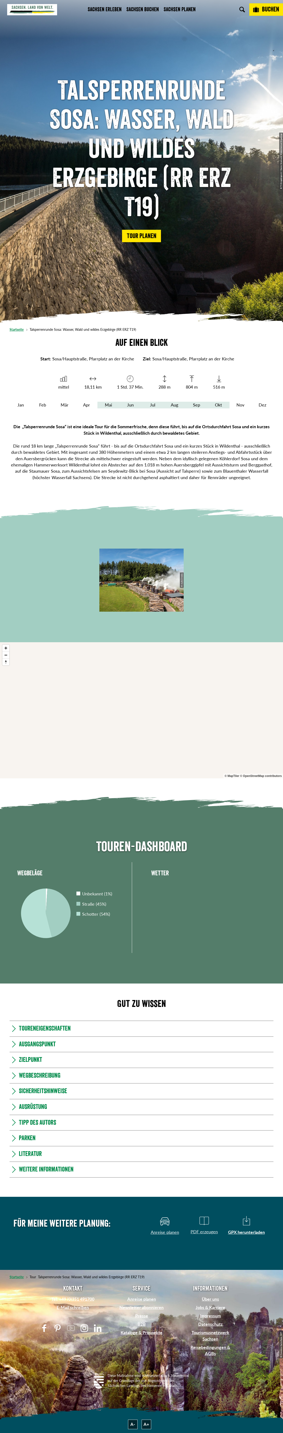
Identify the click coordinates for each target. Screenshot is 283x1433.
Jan (20, 404)
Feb (42, 404)
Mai (108, 404)
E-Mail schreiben (73, 1307)
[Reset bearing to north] (5, 661)
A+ (146, 1424)
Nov (240, 404)
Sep (196, 404)
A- (132, 1424)
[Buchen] (266, 9)
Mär (65, 404)
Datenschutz (210, 1324)
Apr (86, 404)
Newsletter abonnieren (141, 1307)
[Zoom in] (5, 648)
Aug (174, 404)
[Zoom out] (5, 655)
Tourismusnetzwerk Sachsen (210, 1335)
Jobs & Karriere (210, 1307)
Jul (152, 404)
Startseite (17, 329)
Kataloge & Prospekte (141, 1332)
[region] (141, 710)
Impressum (210, 1315)
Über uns (210, 1299)
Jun (130, 404)
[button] (141, 236)
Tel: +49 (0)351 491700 (72, 1299)
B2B (142, 1324)
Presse (141, 1315)
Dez (262, 404)
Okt (218, 404)
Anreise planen (141, 1299)
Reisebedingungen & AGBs (210, 1350)
